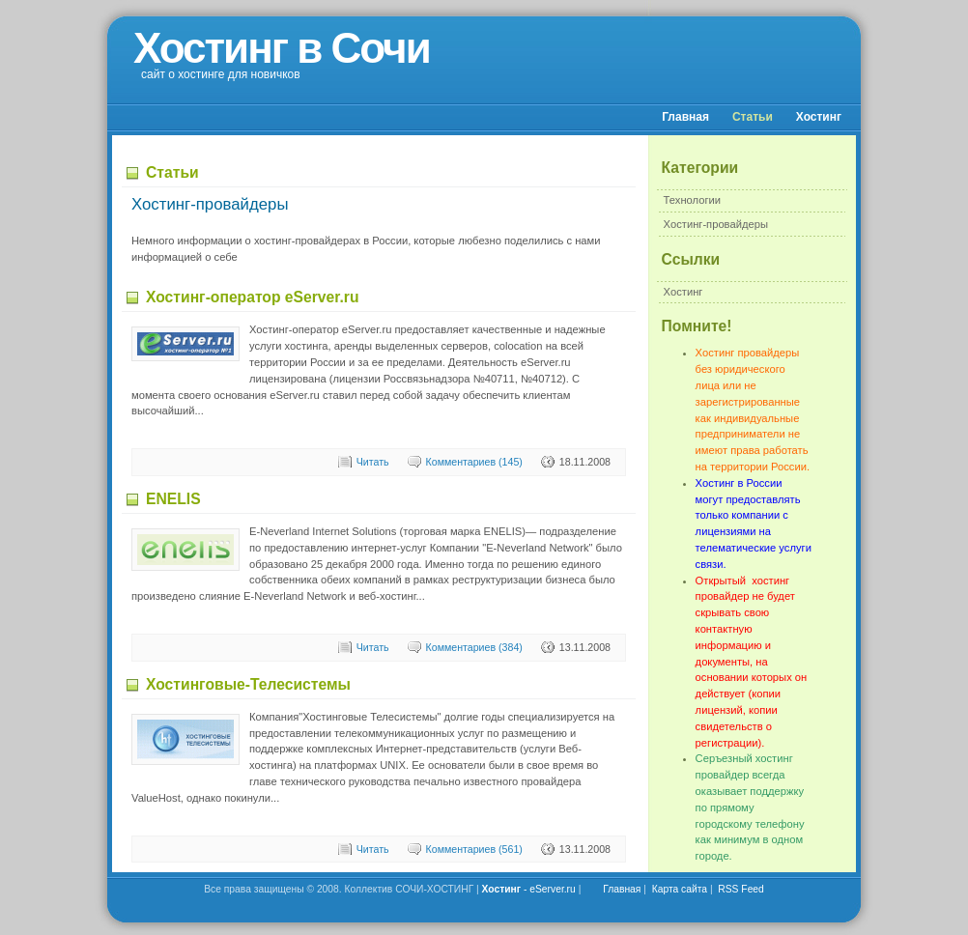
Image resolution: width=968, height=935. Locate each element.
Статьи (752, 117)
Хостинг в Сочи (281, 47)
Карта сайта (679, 889)
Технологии (692, 200)
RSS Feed (741, 889)
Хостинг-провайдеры (716, 224)
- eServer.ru (529, 889)
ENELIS (173, 499)
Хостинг (818, 117)
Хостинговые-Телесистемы (248, 684)
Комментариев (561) (474, 849)
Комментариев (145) (474, 462)
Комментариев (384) (474, 647)
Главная (685, 117)
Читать (372, 462)
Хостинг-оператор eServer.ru (252, 297)
